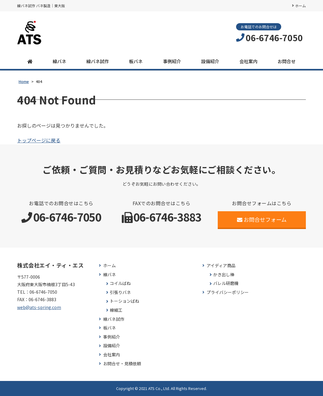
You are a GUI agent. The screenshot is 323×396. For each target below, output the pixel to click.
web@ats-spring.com (39, 307)
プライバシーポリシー (228, 292)
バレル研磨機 (225, 283)
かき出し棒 (223, 274)
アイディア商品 (221, 265)
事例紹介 (172, 61)
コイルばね (120, 283)
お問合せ (287, 61)
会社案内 (248, 61)
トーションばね (124, 301)
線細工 (116, 310)
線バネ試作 (97, 61)
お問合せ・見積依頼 (122, 364)
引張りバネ (120, 292)
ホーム (300, 5)
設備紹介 (210, 61)
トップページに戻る (38, 140)
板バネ (136, 61)
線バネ (59, 61)
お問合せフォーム (262, 219)
